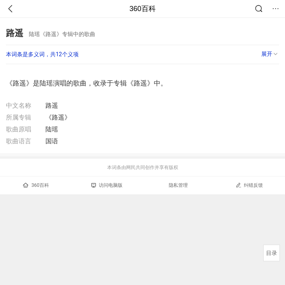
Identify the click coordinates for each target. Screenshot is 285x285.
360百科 (142, 9)
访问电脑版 (107, 185)
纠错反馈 (249, 185)
